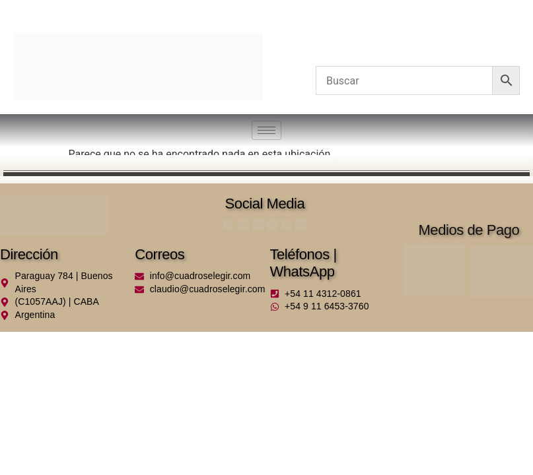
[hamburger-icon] (266, 130)
